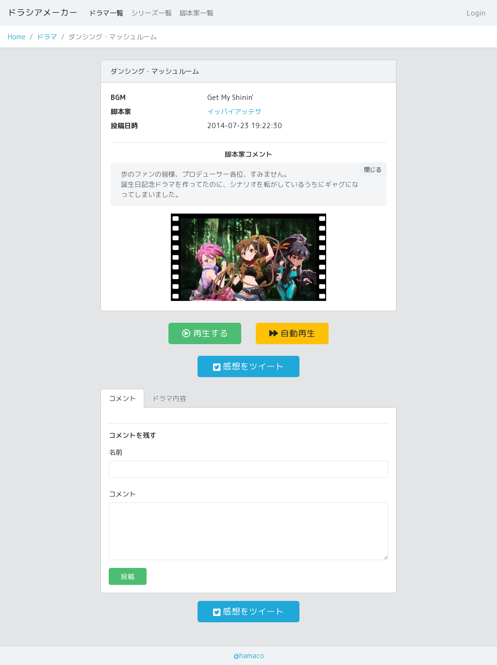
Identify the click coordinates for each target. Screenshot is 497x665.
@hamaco (248, 655)
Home (17, 36)
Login (476, 12)
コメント (122, 494)
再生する (205, 333)
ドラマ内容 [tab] (169, 398)
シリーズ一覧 (151, 12)
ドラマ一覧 (106, 12)
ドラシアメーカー (43, 12)
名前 (115, 452)
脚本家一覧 (197, 12)
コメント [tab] (122, 398)
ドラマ (47, 36)
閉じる (372, 170)
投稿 (127, 576)
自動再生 (292, 333)
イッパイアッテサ (234, 111)
